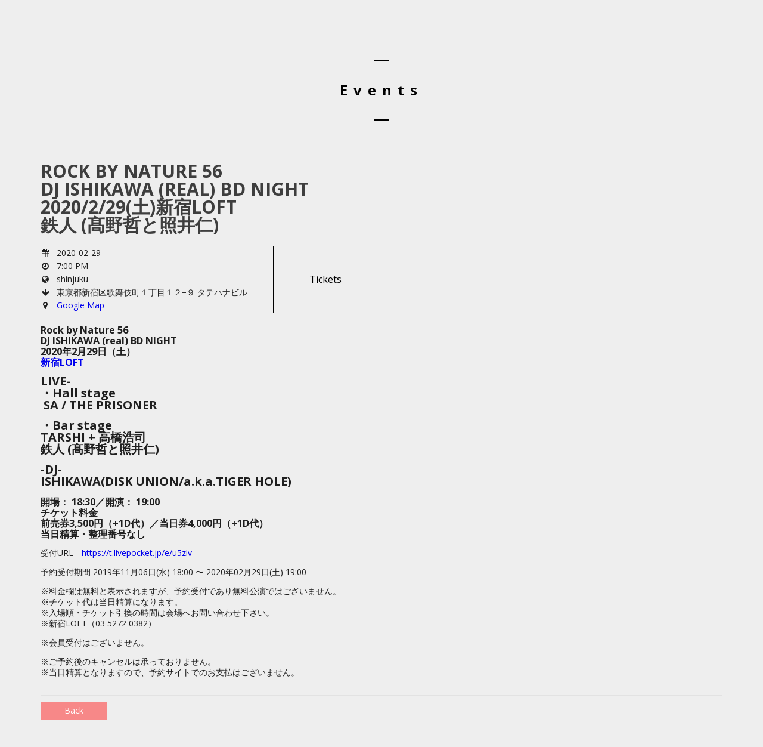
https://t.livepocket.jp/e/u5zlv (137, 552)
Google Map (80, 305)
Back (73, 710)
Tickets (325, 279)
